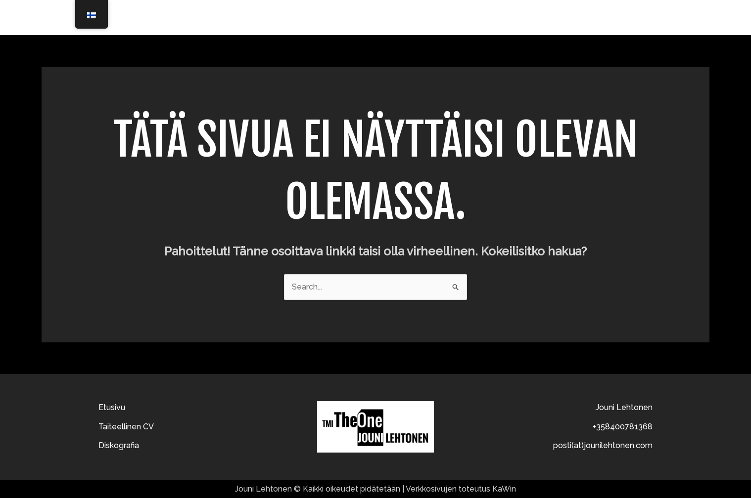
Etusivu (478, 17)
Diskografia (610, 17)
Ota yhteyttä (675, 17)
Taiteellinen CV (540, 17)
